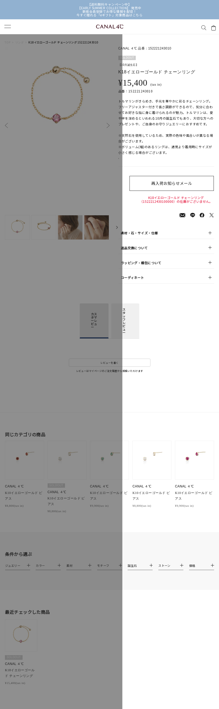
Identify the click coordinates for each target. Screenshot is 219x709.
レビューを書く (109, 372)
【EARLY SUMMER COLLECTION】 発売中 (109, 8)
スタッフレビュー (123, 330)
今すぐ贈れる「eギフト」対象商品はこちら (109, 15)
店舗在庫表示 (132, 161)
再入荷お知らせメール (176, 189)
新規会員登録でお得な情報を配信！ (109, 11)
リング (19, 42)
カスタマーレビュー (94, 330)
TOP (7, 42)
